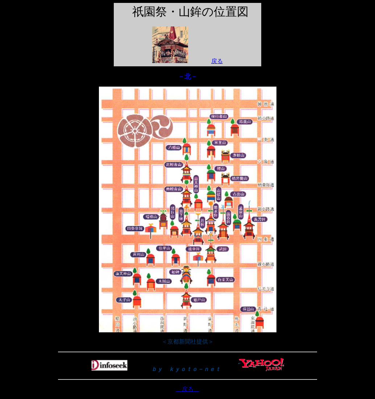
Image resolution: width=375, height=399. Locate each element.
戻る (217, 61)
